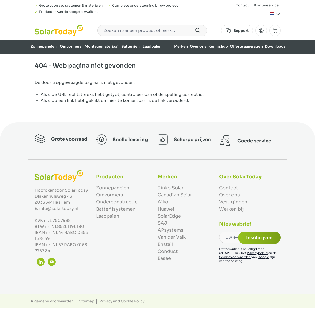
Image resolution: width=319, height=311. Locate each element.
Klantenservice (266, 5)
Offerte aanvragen (246, 46)
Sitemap (86, 301)
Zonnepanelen (44, 46)
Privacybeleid (257, 253)
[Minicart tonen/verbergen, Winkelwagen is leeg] (275, 30)
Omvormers (71, 46)
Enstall (165, 244)
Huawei (166, 209)
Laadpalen (152, 46)
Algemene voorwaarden (52, 301)
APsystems (170, 230)
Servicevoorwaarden (235, 257)
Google (263, 257)
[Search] (198, 30)
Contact (242, 5)
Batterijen (130, 46)
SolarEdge (169, 216)
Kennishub (218, 46)
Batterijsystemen (116, 209)
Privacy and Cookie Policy (122, 301)
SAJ (162, 223)
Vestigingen (233, 202)
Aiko (163, 202)
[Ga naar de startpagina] (59, 30)
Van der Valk (172, 237)
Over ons (198, 46)
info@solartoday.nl (58, 208)
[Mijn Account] (261, 30)
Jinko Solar (170, 188)
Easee (164, 258)
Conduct (168, 251)
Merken (181, 46)
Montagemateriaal (101, 46)
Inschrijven (259, 237)
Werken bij (231, 209)
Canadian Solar (175, 195)
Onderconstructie (117, 202)
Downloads (275, 46)
